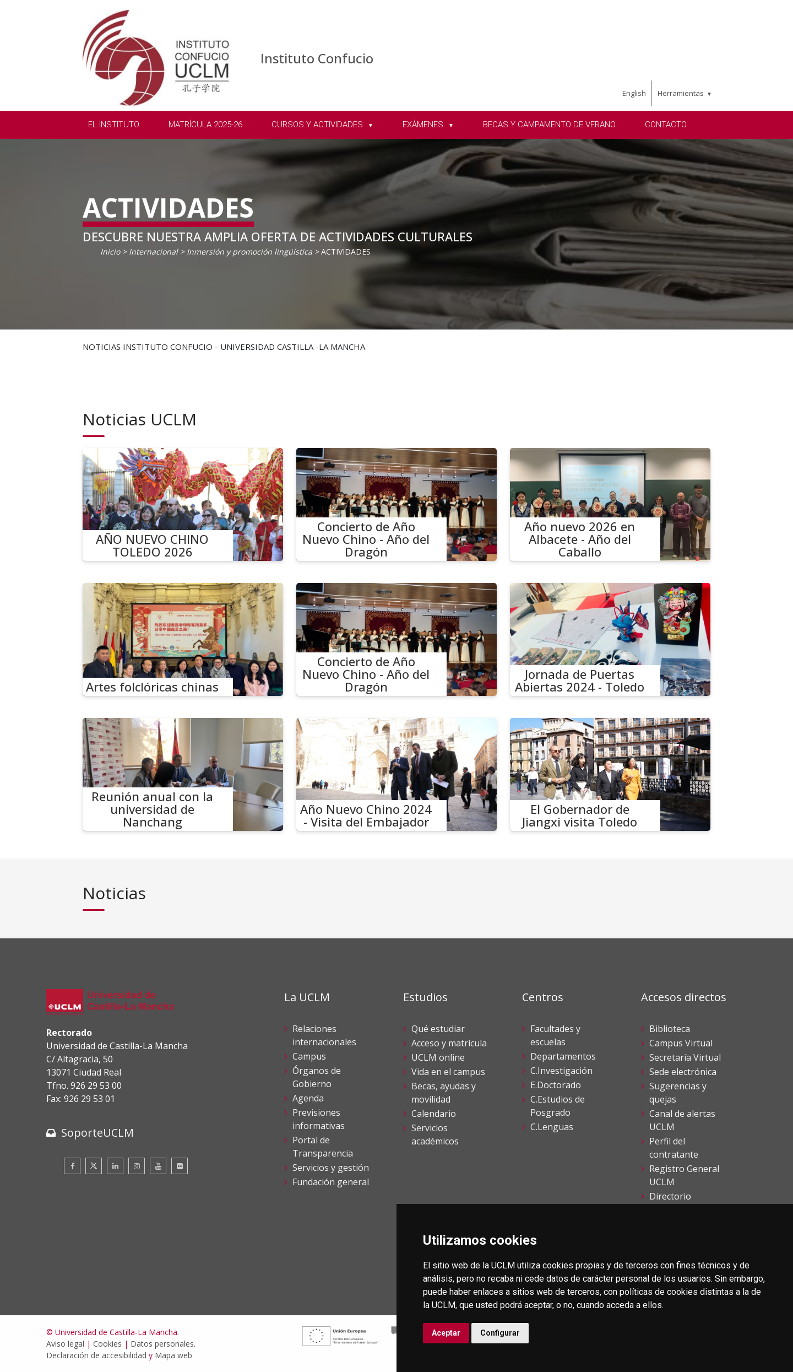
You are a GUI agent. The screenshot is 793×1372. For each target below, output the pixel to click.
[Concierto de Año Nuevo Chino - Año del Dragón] (396, 504)
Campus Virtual (681, 1043)
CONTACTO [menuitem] (666, 124)
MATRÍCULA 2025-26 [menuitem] (205, 124)
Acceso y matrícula (449, 1043)
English (634, 93)
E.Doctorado (555, 1085)
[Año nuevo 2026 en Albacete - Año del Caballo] (610, 504)
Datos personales (162, 1343)
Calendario (433, 1114)
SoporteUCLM (97, 1132)
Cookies (107, 1343)
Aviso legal (65, 1343)
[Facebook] (72, 1166)
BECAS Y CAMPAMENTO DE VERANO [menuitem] (549, 124)
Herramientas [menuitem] (681, 93)
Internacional (153, 251)
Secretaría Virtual (685, 1057)
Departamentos (563, 1056)
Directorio (670, 1196)
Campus (309, 1056)
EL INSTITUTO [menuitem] (113, 124)
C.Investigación (561, 1071)
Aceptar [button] (446, 1332)
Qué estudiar (438, 1029)
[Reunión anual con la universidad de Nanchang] (183, 774)
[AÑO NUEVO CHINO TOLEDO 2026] (183, 504)
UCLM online (438, 1057)
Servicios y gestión (330, 1168)
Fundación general (330, 1182)
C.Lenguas (551, 1127)
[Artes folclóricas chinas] (183, 639)
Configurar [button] (500, 1332)
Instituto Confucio (316, 58)
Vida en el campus (448, 1072)
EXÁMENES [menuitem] (424, 124)
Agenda (308, 1098)
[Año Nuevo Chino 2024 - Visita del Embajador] (396, 774)
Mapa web (173, 1355)
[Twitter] (93, 1166)
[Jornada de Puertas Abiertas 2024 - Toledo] (610, 639)
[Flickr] (179, 1166)
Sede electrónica (682, 1072)
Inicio (110, 251)
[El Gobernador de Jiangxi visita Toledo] (610, 774)
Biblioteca (669, 1029)
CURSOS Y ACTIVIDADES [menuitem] (318, 124)
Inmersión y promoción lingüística (249, 251)
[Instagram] (136, 1166)
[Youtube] (158, 1166)
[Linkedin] (115, 1166)
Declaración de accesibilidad (96, 1355)
